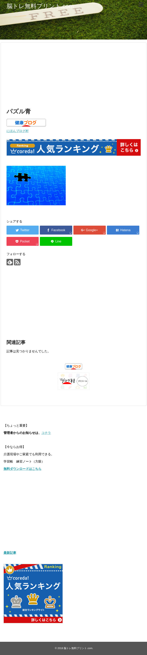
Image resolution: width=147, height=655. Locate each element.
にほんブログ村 (18, 131)
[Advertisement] (74, 74)
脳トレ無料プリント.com (40, 6)
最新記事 (10, 552)
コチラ (46, 432)
